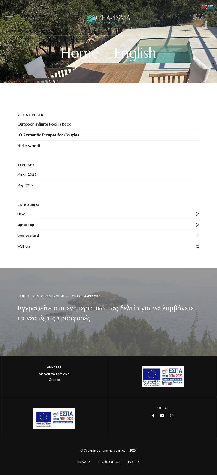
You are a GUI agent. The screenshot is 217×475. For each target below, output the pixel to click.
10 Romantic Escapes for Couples (48, 135)
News (21, 213)
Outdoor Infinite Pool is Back (44, 124)
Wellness (23, 246)
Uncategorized (28, 235)
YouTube (162, 415)
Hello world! (28, 145)
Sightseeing (25, 224)
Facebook (153, 415)
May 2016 (25, 185)
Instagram (171, 415)
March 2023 (26, 174)
